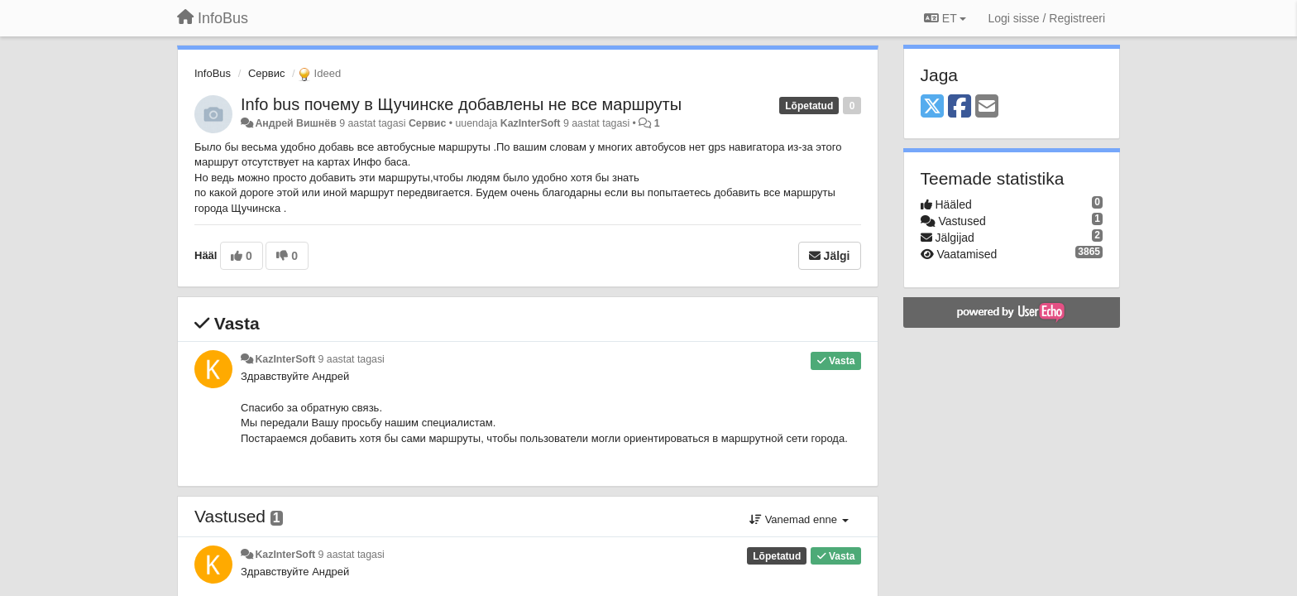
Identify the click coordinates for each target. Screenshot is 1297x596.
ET (945, 18)
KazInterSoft (530, 123)
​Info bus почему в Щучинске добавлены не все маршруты (461, 104)
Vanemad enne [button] (798, 519)
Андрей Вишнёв (295, 123)
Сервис (266, 73)
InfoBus (212, 73)
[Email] (986, 107)
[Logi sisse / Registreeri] (1046, 18)
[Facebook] (959, 107)
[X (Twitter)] (932, 107)
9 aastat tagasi (351, 359)
